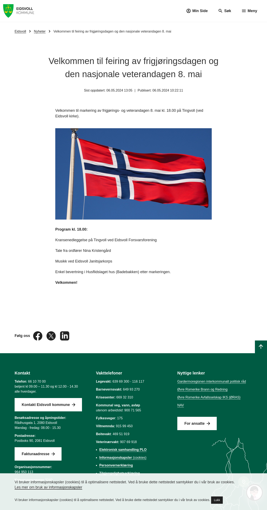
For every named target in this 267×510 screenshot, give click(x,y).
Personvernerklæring (116, 465)
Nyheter (40, 31)
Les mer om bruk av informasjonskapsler (48, 487)
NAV (180, 405)
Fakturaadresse (35, 454)
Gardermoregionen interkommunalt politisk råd (211, 381)
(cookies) (122, 457)
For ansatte (194, 423)
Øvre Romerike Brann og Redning (202, 389)
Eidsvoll (20, 31)
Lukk (217, 500)
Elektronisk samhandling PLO (123, 449)
